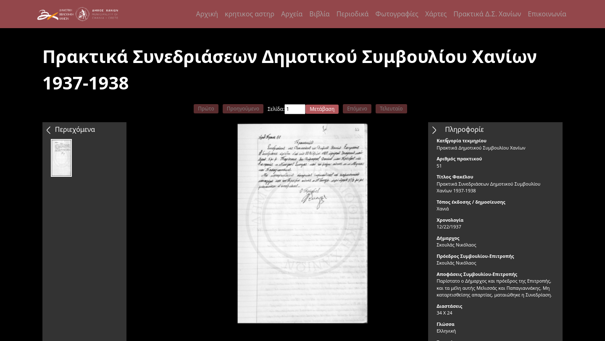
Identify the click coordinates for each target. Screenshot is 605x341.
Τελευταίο (391, 108)
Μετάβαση (322, 109)
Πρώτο (206, 108)
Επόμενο (357, 108)
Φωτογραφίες (396, 13)
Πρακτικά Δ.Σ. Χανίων (487, 13)
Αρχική (207, 13)
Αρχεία (291, 13)
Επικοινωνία (547, 13)
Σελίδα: (276, 109)
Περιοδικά (353, 13)
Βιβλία (319, 13)
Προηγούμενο (243, 108)
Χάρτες (436, 13)
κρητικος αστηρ (249, 13)
